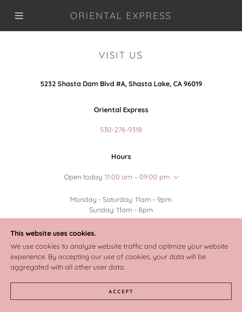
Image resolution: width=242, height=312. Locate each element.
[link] (121, 15)
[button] (21, 15)
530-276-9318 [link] (121, 129)
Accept (121, 291)
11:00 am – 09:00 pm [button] (137, 176)
